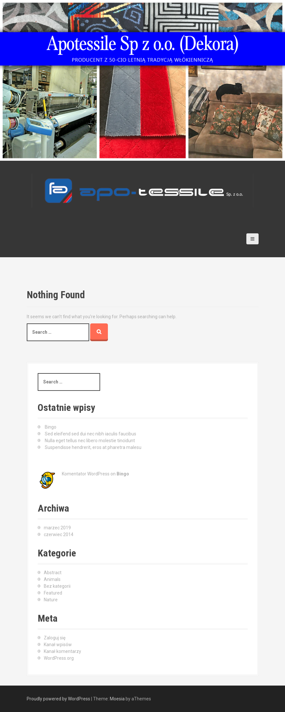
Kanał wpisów (58, 644)
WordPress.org (59, 658)
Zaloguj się (54, 637)
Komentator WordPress (85, 473)
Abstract (53, 572)
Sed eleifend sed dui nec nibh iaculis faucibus (90, 433)
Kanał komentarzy (62, 651)
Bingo (50, 427)
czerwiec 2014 (58, 534)
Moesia (117, 698)
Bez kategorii (57, 586)
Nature (51, 599)
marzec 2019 (57, 527)
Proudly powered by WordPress (58, 698)
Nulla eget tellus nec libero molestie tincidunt (90, 440)
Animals (52, 579)
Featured (53, 592)
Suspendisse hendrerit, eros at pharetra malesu (93, 447)
